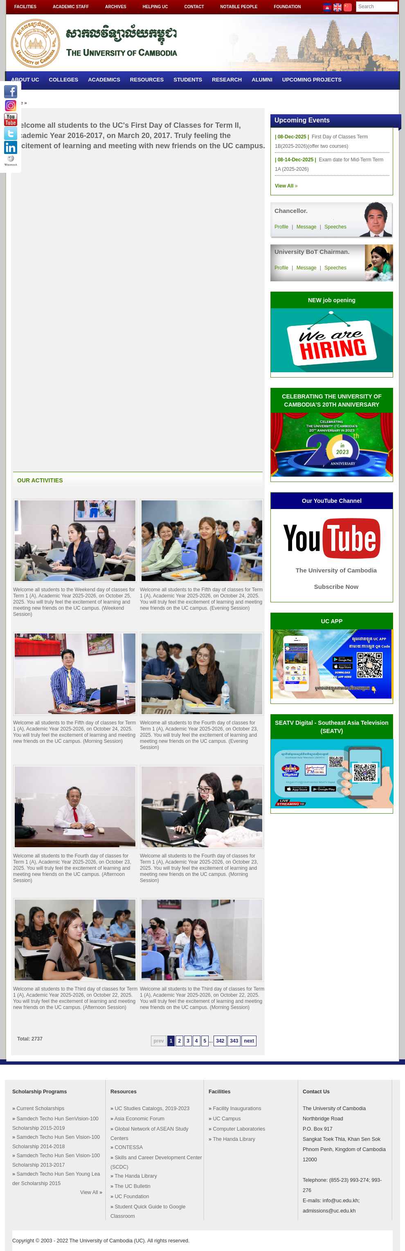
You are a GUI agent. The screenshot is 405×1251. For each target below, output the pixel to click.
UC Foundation (132, 1196)
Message (307, 227)
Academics (104, 80)
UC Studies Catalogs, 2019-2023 (152, 1108)
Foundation (287, 7)
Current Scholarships (40, 1108)
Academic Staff (71, 7)
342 (220, 1041)
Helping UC (155, 7)
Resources (147, 80)
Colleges (64, 80)
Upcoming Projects (312, 80)
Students (187, 80)
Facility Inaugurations (237, 1108)
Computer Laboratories (239, 1129)
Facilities (25, 7)
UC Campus (227, 1119)
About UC (25, 80)
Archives (115, 7)
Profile (281, 227)
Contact (194, 7)
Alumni (262, 80)
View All (89, 1192)
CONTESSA (129, 1147)
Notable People (239, 7)
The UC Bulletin (133, 1186)
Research (227, 80)
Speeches (335, 227)
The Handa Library (136, 1176)
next (249, 1041)
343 (234, 1041)
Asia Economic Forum (139, 1119)
